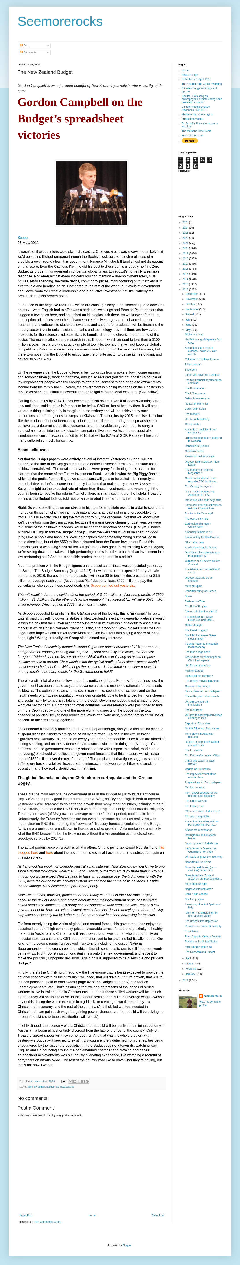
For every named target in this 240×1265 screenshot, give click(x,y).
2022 (186, 238)
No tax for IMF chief (196, 403)
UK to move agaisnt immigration (196, 703)
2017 (186, 263)
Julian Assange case (197, 398)
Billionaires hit (193, 364)
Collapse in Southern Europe (202, 359)
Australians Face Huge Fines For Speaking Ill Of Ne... (202, 823)
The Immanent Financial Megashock (199, 471)
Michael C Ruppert (192, 135)
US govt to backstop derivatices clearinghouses (203, 717)
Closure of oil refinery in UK (201, 611)
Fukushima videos (192, 118)
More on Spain (193, 586)
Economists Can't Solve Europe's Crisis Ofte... (199, 618)
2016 (186, 268)
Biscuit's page (190, 74)
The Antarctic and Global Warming (202, 83)
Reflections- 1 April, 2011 (196, 79)
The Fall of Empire (196, 606)
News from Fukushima (198, 862)
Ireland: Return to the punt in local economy (201, 645)
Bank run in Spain (195, 408)
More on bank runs (196, 883)
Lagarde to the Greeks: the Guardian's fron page (200, 850)
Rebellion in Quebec (197, 446)
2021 (186, 243)
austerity (32, 1086)
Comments (28, 52)
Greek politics (193, 424)
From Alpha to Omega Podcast (203, 936)
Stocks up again (194, 899)
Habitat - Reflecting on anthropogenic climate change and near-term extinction (202, 99)
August (190, 314)
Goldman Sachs (194, 451)
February (191, 968)
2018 (186, 258)
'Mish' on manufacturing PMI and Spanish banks (201, 914)
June (189, 324)
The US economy (195, 393)
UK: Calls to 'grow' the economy (203, 856)
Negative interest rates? (199, 889)
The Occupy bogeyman (198, 486)
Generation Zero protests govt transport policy (202, 554)
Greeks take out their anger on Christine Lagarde (203, 659)
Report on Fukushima (197, 723)
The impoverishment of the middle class (200, 776)
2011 (186, 980)
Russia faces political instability (203, 926)
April (189, 958)
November (192, 299)
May (188, 330)
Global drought (193, 625)
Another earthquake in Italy (200, 547)
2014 (186, 279)
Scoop (23, 238)
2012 (186, 289)
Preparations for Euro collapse (202, 782)
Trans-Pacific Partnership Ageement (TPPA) (199, 493)
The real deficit (193, 710)
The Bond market (195, 388)
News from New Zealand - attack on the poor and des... (203, 877)
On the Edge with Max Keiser (202, 728)
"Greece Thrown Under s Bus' (202, 811)
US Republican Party (197, 419)
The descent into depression (201, 921)
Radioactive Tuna (195, 601)
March (190, 963)
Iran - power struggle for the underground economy (201, 794)
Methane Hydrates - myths (197, 114)
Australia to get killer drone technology (200, 431)
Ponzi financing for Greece (200, 591)
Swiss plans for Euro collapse (202, 691)
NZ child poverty (194, 542)
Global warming (194, 334)
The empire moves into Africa (202, 680)
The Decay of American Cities (202, 755)
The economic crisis (196, 518)
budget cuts (52, 1086)
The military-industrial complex (203, 696)
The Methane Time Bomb (196, 131)
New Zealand (67, 1086)
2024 (186, 227)
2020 (186, 248)
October (191, 304)
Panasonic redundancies (199, 456)
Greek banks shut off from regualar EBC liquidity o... (201, 480)
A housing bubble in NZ (198, 532)
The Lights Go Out (196, 800)
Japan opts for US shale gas (201, 843)
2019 (186, 253)
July (188, 319)
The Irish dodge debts (197, 652)
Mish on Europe (194, 670)
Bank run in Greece (196, 894)
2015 (186, 273)
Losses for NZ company (199, 675)
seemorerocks (213, 996)
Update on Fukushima (198, 769)
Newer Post (25, 1215)
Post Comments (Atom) (47, 1221)
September (192, 309)
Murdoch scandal (195, 787)
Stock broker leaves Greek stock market (200, 637)
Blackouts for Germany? (199, 513)
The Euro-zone (193, 750)
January (191, 973)
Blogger (126, 1245)
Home (92, 1215)
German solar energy (197, 686)
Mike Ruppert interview (198, 946)
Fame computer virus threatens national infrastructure (203, 506)
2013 (186, 284)
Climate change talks (197, 816)
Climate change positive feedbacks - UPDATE (196, 108)
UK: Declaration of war (198, 665)
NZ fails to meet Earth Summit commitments (202, 743)
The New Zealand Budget (200, 951)
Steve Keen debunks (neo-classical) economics (200, 869)
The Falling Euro (194, 806)
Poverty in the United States (201, 941)
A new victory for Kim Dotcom (202, 537)
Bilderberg (191, 369)
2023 (186, 232)
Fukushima (191, 931)
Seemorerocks (60, 21)
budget (41, 1086)
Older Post (157, 1215)
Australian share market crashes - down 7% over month (201, 351)
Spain (188, 596)
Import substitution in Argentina (203, 500)
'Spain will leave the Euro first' (202, 374)
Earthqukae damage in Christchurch (198, 525)
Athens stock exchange (198, 830)
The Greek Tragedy (196, 630)
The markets (192, 414)
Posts (25, 45)
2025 (186, 222)
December (192, 293)
